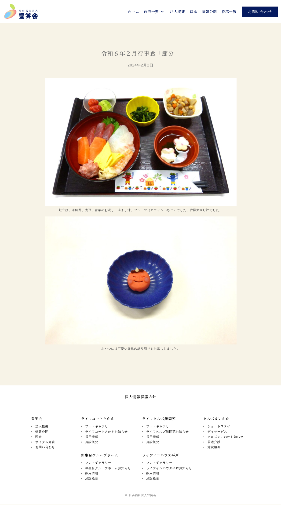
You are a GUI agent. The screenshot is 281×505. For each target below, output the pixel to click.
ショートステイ (219, 427)
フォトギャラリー (98, 427)
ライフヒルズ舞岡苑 (159, 419)
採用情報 (91, 437)
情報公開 (41, 432)
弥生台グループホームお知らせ (108, 468)
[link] (134, 12)
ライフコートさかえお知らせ (106, 432)
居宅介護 (214, 442)
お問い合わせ (45, 447)
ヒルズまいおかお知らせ (226, 437)
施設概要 (91, 442)
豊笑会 (36, 419)
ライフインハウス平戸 (160, 455)
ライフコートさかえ (97, 419)
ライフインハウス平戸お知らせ (169, 468)
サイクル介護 (45, 442)
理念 (38, 437)
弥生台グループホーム (99, 455)
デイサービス (217, 432)
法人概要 (41, 427)
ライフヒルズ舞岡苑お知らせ (167, 432)
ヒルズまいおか (216, 419)
